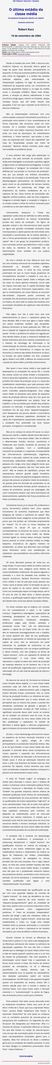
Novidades (35, 1)
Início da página (26, 1056)
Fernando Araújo (24, 54)
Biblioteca (19, 1)
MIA (14, 1)
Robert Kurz (27, 1)
